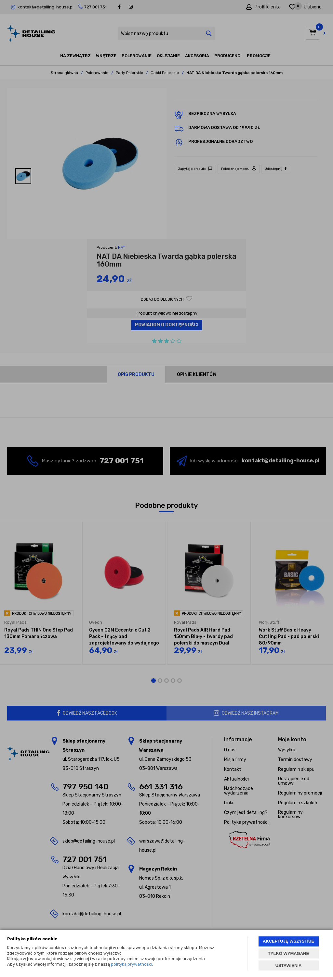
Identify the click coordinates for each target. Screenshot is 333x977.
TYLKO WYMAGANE (288, 953)
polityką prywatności (131, 964)
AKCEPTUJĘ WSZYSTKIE (288, 941)
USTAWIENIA (288, 965)
